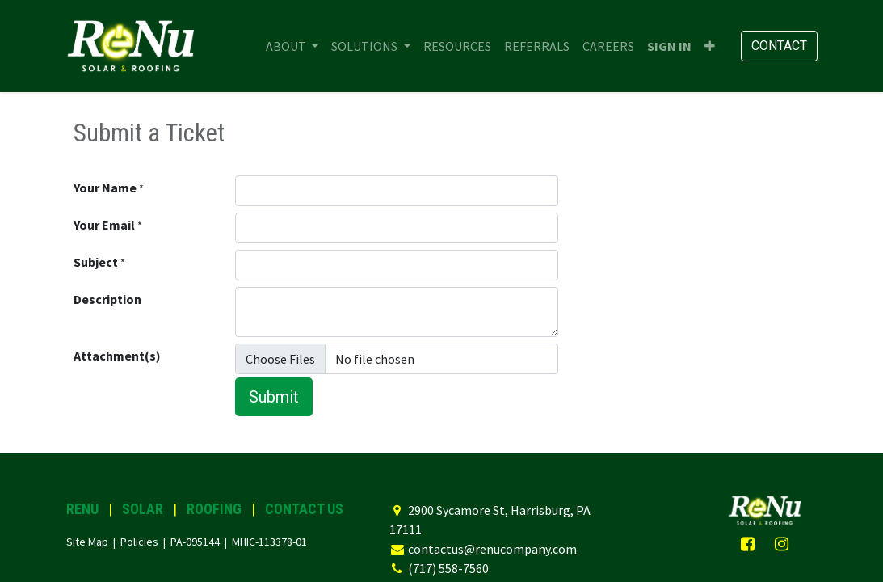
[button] (709, 46)
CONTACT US (304, 508)
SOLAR (142, 508)
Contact (779, 45)
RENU (82, 508)
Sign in (669, 46)
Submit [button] (274, 397)
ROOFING (214, 508)
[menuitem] (457, 46)
